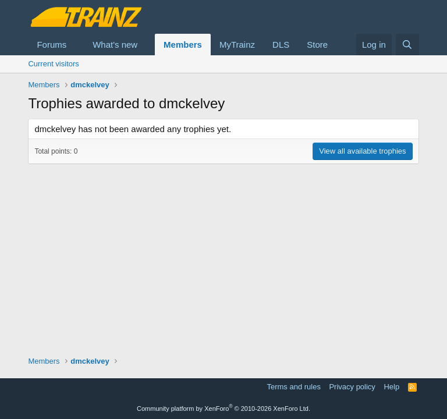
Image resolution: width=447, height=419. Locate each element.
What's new (115, 44)
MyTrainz (237, 44)
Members (183, 44)
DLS (280, 44)
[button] (76, 44)
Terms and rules (293, 386)
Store (317, 44)
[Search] (407, 44)
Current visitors (53, 63)
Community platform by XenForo (223, 408)
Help (391, 386)
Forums (51, 44)
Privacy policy (352, 386)
